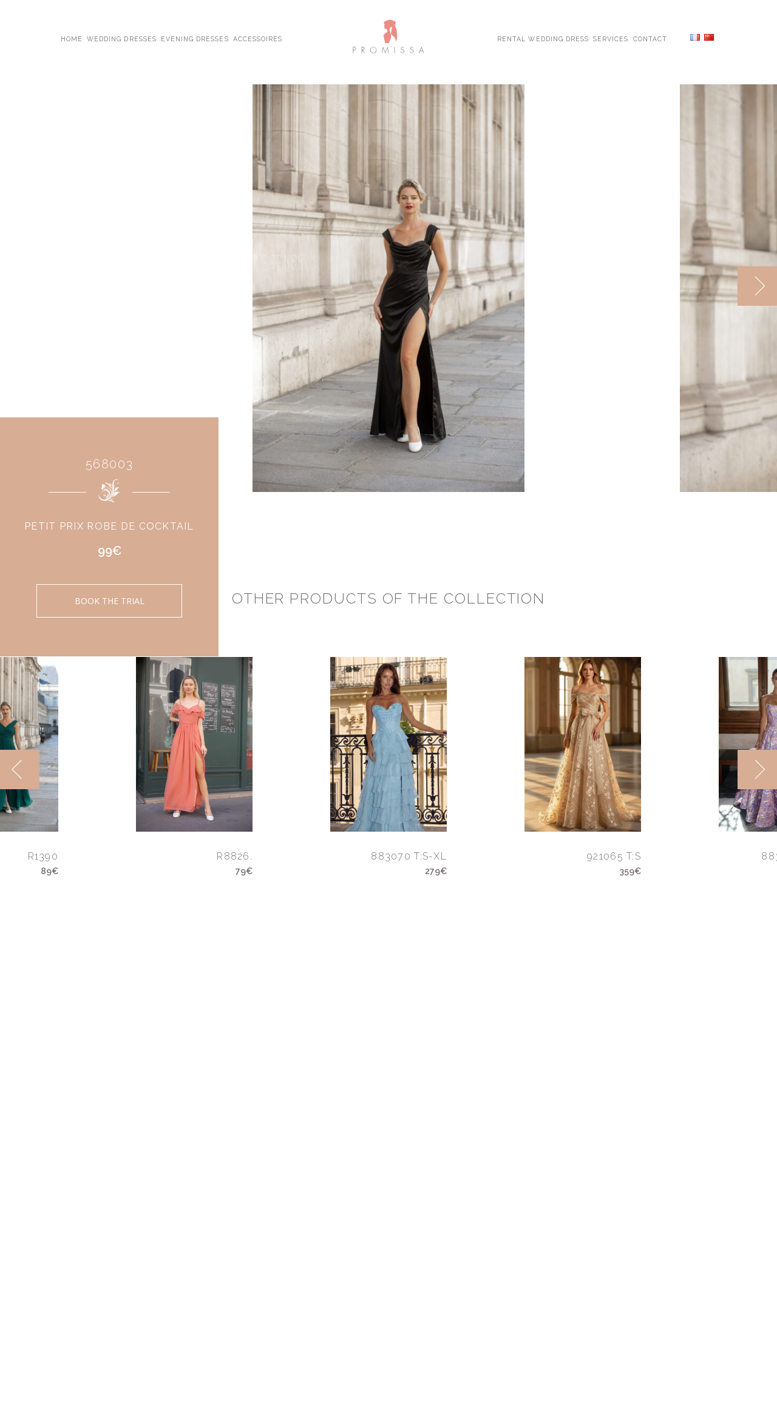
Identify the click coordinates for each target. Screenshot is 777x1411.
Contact (650, 38)
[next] (757, 286)
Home (72, 38)
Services (610, 38)
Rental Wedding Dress (543, 38)
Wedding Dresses (122, 38)
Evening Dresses (195, 38)
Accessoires (257, 38)
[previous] (19, 769)
